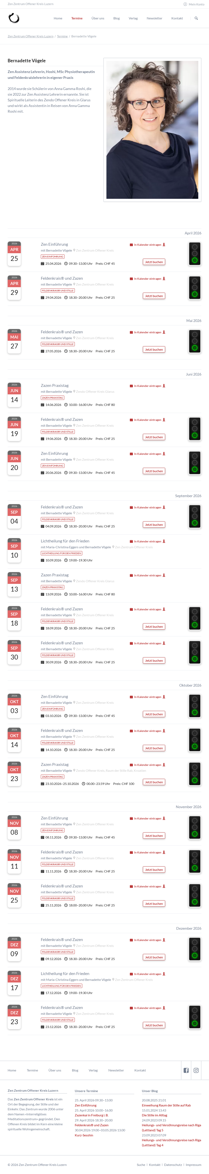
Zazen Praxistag (55, 385)
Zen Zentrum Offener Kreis (95, 250)
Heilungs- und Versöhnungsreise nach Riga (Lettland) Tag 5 (171, 1127)
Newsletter (116, 1070)
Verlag (93, 1070)
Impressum (193, 1165)
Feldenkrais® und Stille (58, 290)
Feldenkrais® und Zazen (62, 278)
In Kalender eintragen (147, 244)
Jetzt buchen (154, 262)
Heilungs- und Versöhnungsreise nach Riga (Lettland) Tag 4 (171, 1142)
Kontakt (140, 1070)
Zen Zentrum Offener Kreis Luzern (30, 36)
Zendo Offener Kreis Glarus (95, 391)
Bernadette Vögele (59, 250)
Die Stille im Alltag (154, 1115)
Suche (141, 1165)
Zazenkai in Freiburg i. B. (91, 1115)
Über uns (55, 1070)
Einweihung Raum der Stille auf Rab (166, 1105)
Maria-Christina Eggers (62, 547)
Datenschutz (173, 1165)
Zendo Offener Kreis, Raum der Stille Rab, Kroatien (111, 770)
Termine (62, 36)
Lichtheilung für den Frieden (65, 540)
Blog (75, 1070)
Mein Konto (196, 4)
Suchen (196, 18)
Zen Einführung (54, 244)
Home (12, 1070)
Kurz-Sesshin (84, 1135)
